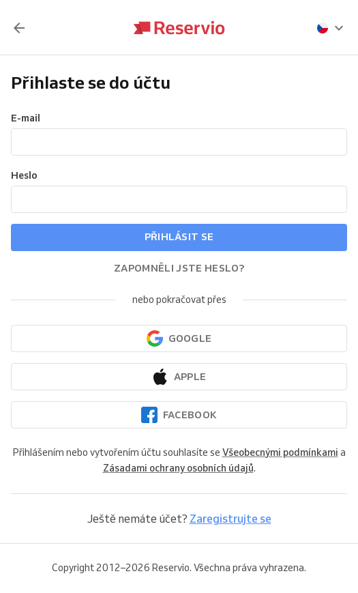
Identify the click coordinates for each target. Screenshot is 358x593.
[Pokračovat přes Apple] (179, 376)
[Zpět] (19, 28)
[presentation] (330, 28)
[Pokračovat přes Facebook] (179, 415)
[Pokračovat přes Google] (179, 338)
